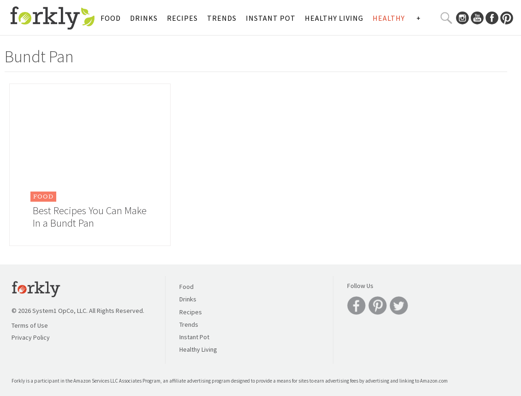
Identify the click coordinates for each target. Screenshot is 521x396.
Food (111, 18)
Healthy (389, 18)
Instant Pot (271, 18)
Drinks (144, 18)
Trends (222, 18)
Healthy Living (334, 18)
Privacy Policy (31, 337)
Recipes (182, 18)
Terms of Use (30, 325)
